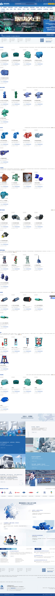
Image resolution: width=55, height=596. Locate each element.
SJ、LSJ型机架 (18, 333)
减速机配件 (51, 9)
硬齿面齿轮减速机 (21, 47)
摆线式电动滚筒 (34, 292)
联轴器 (28, 9)
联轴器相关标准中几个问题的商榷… (19, 560)
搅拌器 (15, 9)
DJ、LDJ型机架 (44, 333)
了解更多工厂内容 (34, 432)
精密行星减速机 (26, 7)
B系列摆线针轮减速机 (29, 87)
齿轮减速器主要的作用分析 (3, 558)
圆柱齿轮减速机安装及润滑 (18, 561)
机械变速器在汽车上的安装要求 (4, 560)
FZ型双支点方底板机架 (49, 333)
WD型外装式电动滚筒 (39, 292)
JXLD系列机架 (22, 333)
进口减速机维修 (45, 9)
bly (31, 3)
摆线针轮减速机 (10, 7)
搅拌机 (8, 9)
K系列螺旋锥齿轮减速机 (27, 127)
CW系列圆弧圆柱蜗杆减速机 (17, 251)
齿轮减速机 (5, 7)
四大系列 (16, 7)
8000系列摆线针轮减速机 (41, 87)
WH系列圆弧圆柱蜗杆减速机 (10, 251)
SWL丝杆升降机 (48, 251)
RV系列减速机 (3, 9)
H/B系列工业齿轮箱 (50, 7)
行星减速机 (20, 7)
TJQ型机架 (12, 333)
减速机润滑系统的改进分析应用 (4, 559)
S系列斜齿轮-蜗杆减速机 (41, 127)
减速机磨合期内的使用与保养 (4, 561)
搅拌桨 (11, 9)
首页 (1, 7)
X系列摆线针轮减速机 (34, 87)
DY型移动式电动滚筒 (45, 292)
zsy (26, 3)
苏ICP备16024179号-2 (47, 594)
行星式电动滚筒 (22, 292)
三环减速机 (35, 47)
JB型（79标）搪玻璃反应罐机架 (4, 333)
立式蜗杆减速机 (44, 251)
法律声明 (54, 594)
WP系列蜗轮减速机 (24, 251)
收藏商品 (2, 65)
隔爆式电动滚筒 (30, 292)
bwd (33, 3)
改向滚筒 (49, 292)
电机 (44, 7)
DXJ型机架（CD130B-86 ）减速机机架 (37, 333)
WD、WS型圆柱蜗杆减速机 (3, 251)
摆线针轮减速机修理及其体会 (19, 559)
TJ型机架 (9, 333)
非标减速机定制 (39, 9)
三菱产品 (24, 9)
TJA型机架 (15, 333)
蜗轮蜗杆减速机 (32, 7)
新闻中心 (41, 577)
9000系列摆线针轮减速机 (47, 87)
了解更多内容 (34, 541)
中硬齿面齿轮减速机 (31, 47)
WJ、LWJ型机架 (15, 334)
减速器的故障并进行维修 (18, 558)
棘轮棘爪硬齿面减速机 (43, 47)
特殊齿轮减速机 (48, 47)
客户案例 (43, 577)
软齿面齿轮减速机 (26, 47)
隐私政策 (51, 594)
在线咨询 (5, 65)
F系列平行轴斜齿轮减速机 (47, 127)
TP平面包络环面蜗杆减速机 (30, 251)
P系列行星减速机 (33, 9)
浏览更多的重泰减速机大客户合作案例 (50, 488)
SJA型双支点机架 (5, 334)
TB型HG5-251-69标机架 (10, 334)
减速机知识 (49, 577)
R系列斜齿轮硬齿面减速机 (34, 127)
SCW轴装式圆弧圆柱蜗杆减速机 (38, 251)
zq (29, 3)
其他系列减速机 (15, 576)
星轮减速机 (38, 47)
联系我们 (52, 577)
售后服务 (46, 577)
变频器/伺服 (19, 9)
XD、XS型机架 (31, 333)
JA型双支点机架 (26, 333)
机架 (41, 7)
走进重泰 (38, 577)
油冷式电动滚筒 (26, 292)
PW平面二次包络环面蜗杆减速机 (8, 252)
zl (28, 3)
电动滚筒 (37, 7)
